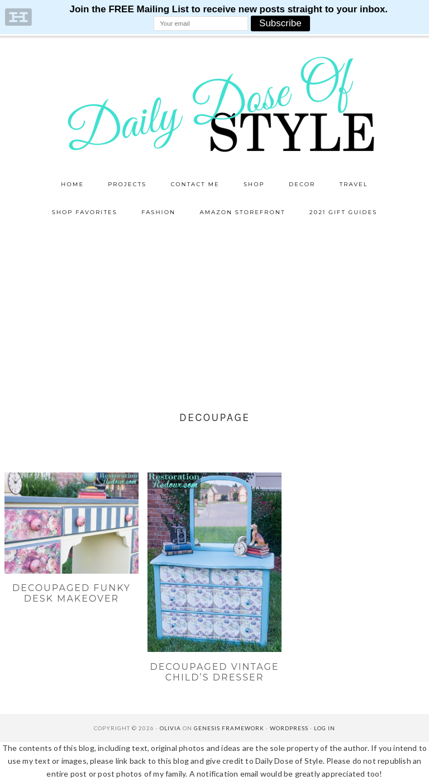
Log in (324, 728)
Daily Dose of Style (214, 103)
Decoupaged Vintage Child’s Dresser (214, 672)
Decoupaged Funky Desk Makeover (71, 593)
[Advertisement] (214, 310)
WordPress (289, 728)
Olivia (170, 728)
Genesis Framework (229, 728)
